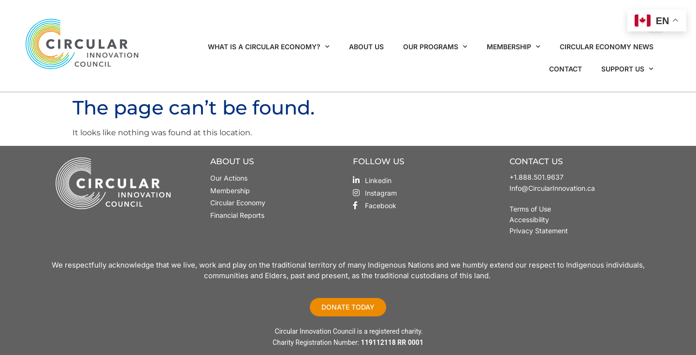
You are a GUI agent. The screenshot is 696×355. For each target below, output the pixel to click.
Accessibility (529, 219)
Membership (513, 47)
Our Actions (228, 178)
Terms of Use (531, 209)
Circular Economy (237, 203)
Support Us (627, 69)
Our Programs (435, 47)
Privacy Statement (538, 231)
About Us (366, 47)
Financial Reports (237, 215)
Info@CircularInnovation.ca (552, 188)
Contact (565, 69)
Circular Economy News (606, 47)
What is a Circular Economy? (269, 47)
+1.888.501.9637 (536, 177)
